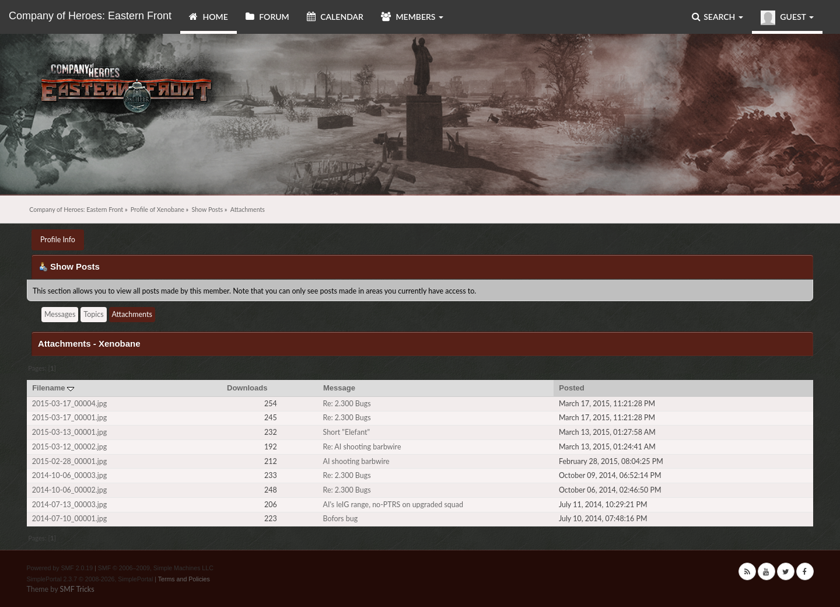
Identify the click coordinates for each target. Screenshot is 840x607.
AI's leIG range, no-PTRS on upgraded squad (393, 504)
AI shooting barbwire (356, 461)
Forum (267, 17)
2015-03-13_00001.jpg (69, 432)
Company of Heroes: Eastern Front (90, 16)
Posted (571, 387)
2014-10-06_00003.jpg (69, 475)
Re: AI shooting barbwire (362, 446)
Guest (787, 18)
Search (717, 17)
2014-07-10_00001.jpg (69, 518)
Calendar (335, 17)
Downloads (247, 387)
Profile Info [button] (57, 239)
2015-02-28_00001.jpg (69, 461)
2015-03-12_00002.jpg (69, 446)
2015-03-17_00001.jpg (69, 417)
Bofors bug (340, 518)
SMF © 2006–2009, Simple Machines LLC (156, 567)
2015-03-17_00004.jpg (69, 403)
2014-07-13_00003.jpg (69, 504)
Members (412, 17)
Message (339, 387)
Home (208, 17)
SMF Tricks (77, 589)
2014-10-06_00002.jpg (69, 490)
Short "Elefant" (346, 432)
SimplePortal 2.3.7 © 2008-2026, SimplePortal (90, 578)
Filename (53, 387)
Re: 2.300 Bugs (346, 403)
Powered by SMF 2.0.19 (60, 567)
